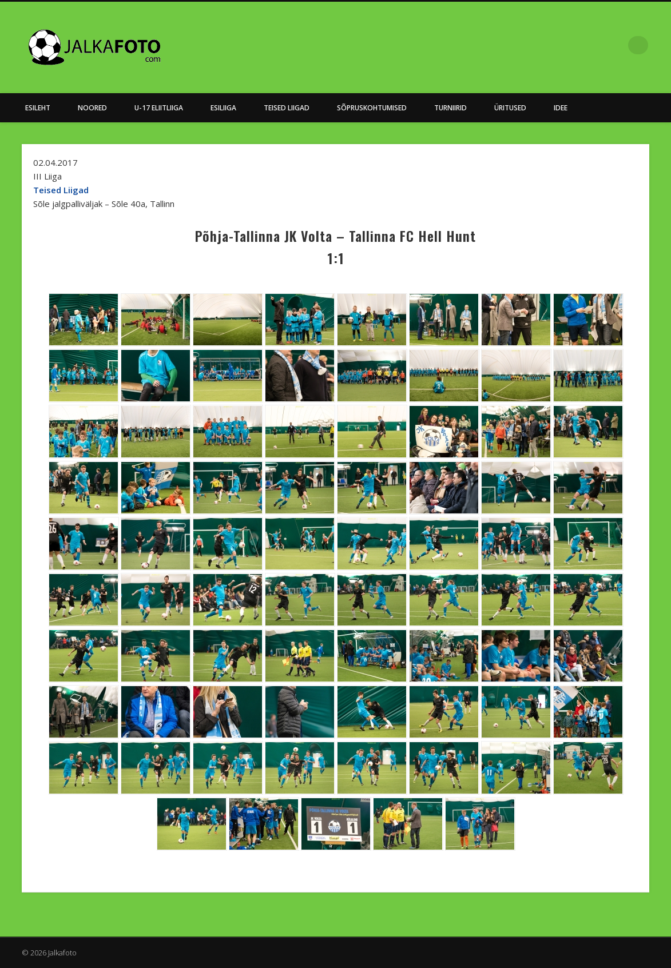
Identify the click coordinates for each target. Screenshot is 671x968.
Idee (560, 108)
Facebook (615, 45)
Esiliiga (223, 108)
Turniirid (450, 108)
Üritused (510, 108)
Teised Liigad (286, 108)
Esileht (37, 108)
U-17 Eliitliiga (158, 108)
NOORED (92, 108)
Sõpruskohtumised (372, 108)
